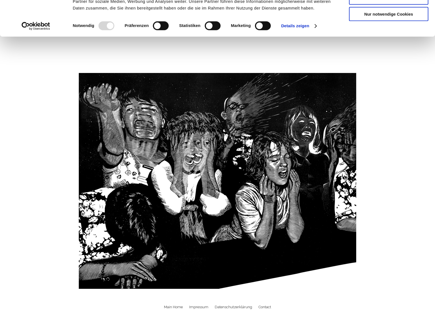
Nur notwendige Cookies (388, 46)
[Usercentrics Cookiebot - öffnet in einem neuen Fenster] (36, 58)
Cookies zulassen (388, 13)
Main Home (173, 307)
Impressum (198, 307)
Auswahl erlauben (388, 30)
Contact (265, 307)
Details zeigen (295, 58)
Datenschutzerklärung (233, 307)
